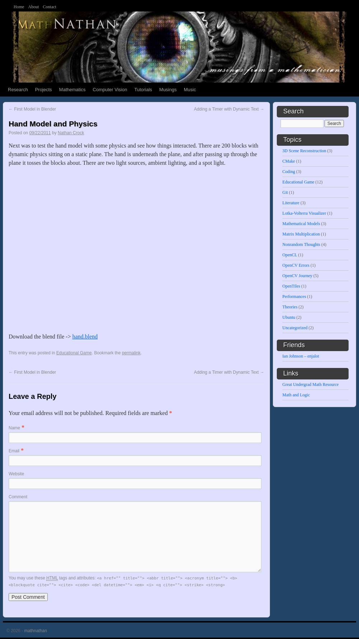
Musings (168, 89)
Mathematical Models (301, 223)
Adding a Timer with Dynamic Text (229, 109)
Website (16, 473)
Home (19, 6)
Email (14, 450)
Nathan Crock (71, 132)
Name (14, 427)
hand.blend (85, 337)
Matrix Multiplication (301, 234)
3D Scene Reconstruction (304, 150)
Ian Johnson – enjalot (301, 356)
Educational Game (74, 352)
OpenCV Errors (296, 265)
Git (285, 192)
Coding (289, 171)
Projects (43, 89)
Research (18, 89)
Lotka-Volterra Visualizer (304, 213)
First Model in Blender (32, 109)
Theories (290, 306)
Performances (294, 296)
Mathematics (72, 89)
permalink (131, 352)
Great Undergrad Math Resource (311, 384)
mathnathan (35, 630)
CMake (289, 161)
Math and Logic (296, 394)
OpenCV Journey (297, 275)
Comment (18, 496)
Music (190, 89)
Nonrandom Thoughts (301, 244)
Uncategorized (295, 327)
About (33, 6)
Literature (291, 202)
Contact (49, 6)
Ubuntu (289, 317)
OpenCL (290, 254)
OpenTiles (291, 286)
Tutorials (143, 89)
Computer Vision (110, 89)
